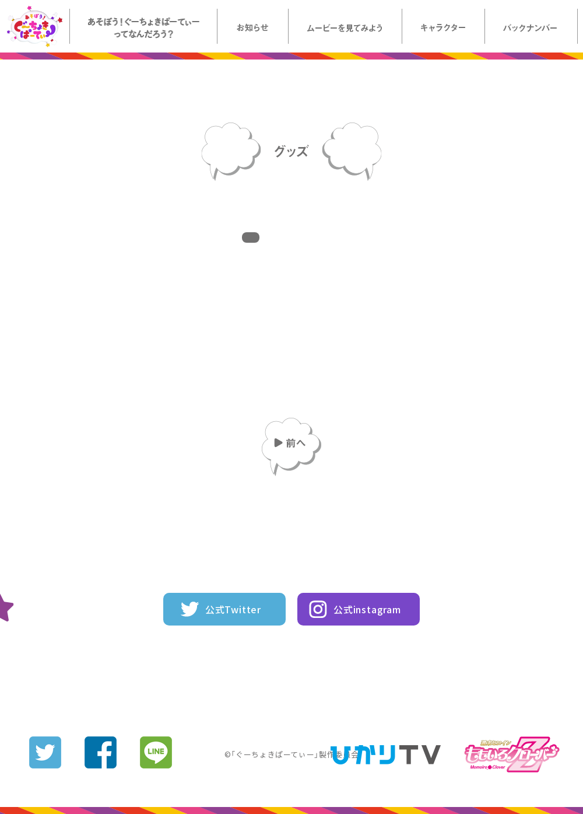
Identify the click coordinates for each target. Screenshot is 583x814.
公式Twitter (233, 609)
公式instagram (367, 609)
